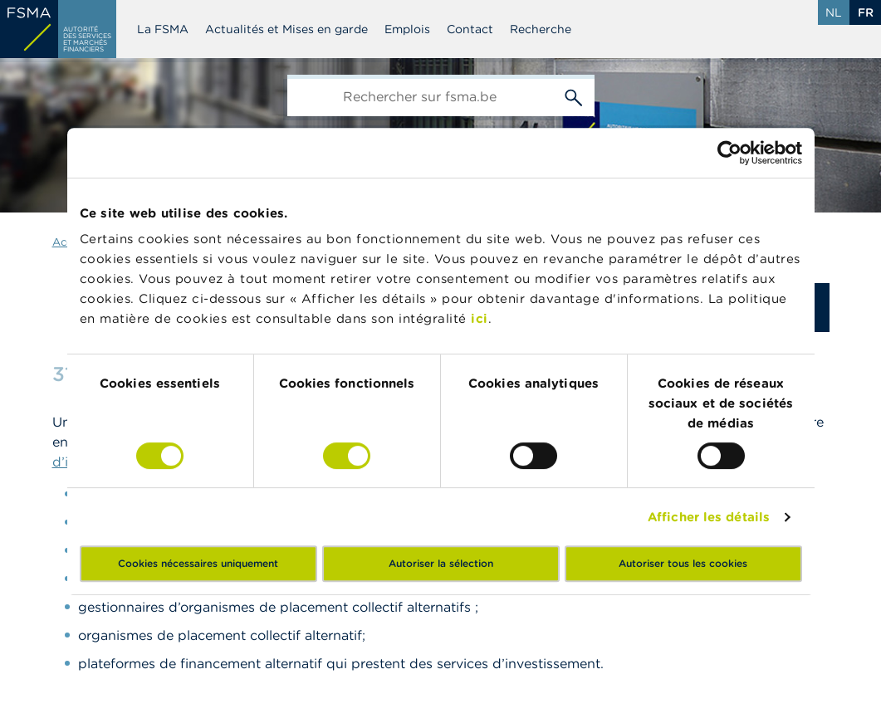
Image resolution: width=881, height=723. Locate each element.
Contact (470, 29)
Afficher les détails (709, 517)
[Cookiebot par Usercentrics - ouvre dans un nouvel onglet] (729, 152)
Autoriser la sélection (441, 563)
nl (833, 12)
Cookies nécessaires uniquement (198, 563)
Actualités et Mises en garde (286, 29)
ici (479, 318)
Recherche (540, 29)
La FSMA (162, 29)
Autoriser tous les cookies (683, 563)
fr (866, 12)
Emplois (407, 29)
